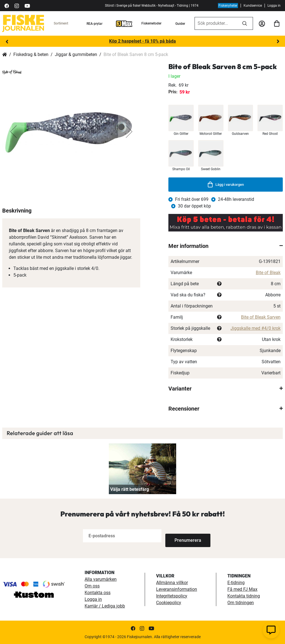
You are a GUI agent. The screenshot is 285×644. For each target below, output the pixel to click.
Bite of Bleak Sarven (261, 317)
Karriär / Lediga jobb (105, 605)
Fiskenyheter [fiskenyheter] (227, 6)
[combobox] (216, 23)
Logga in (274, 6)
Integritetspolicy (171, 595)
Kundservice (253, 6)
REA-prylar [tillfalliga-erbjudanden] (94, 24)
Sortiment (61, 23)
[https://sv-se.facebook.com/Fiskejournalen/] (6, 5)
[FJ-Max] (124, 23)
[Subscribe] (183, 535)
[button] (13, 131)
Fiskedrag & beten (30, 54)
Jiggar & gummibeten (76, 54)
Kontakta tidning (243, 595)
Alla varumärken (101, 579)
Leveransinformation (176, 589)
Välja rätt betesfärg (129, 489)
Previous (7, 41)
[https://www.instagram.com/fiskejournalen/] (16, 5)
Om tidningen (240, 602)
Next (278, 41)
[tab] (225, 246)
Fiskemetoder (151, 23)
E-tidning (236, 582)
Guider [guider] (180, 24)
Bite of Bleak (268, 272)
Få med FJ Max (242, 589)
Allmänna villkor (172, 582)
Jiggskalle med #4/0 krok (255, 328)
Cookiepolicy (168, 602)
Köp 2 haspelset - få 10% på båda (142, 41)
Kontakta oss (97, 592)
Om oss (92, 585)
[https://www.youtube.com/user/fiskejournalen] (27, 5)
